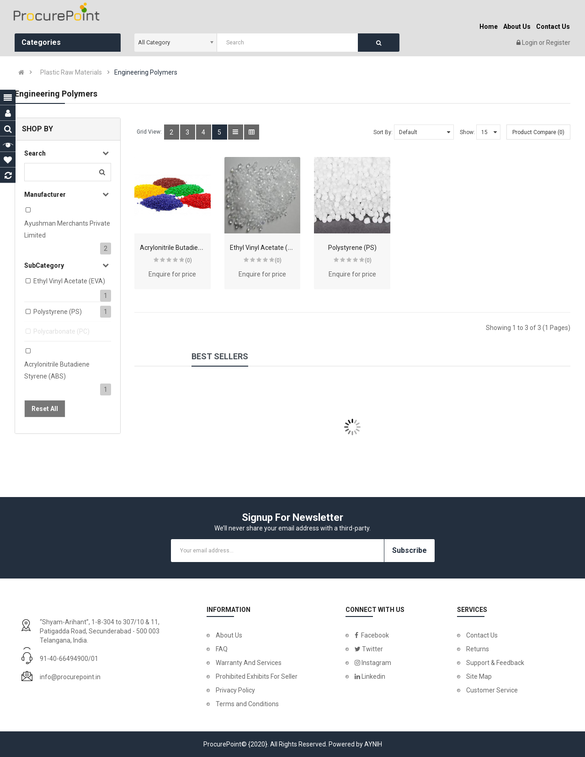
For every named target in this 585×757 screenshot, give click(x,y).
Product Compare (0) (538, 132)
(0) (188, 260)
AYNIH (373, 744)
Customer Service (492, 690)
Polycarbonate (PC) (61, 331)
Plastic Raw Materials (71, 72)
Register (558, 42)
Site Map (479, 676)
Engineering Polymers (145, 72)
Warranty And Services (249, 662)
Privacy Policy (235, 690)
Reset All (45, 408)
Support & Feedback (495, 662)
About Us (229, 635)
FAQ (222, 649)
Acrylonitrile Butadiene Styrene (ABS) (57, 370)
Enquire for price (172, 274)
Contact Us (482, 635)
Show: (467, 132)
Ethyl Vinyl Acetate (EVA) (69, 281)
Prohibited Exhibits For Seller (257, 676)
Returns (477, 649)
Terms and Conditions (247, 704)
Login (530, 42)
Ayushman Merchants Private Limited (67, 229)
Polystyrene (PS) (57, 311)
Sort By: (383, 132)
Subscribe (409, 550)
